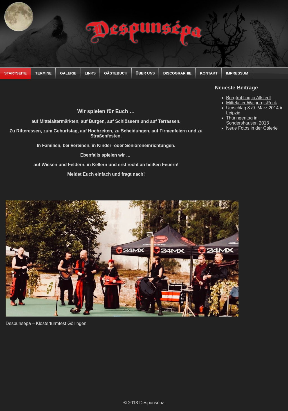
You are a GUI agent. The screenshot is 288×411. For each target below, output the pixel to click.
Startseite (15, 73)
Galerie (68, 73)
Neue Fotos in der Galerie (252, 128)
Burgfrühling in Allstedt (248, 97)
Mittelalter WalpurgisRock (251, 102)
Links (90, 73)
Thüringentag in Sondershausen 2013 (247, 120)
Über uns (145, 73)
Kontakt (209, 73)
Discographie (177, 73)
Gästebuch (115, 73)
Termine (43, 73)
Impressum (237, 73)
